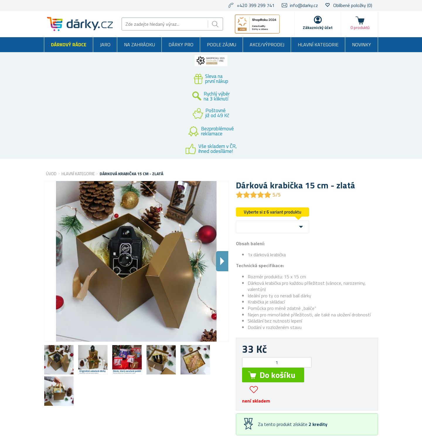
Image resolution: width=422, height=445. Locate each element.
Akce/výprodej (267, 44)
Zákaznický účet (318, 27)
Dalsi (222, 261)
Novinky (361, 44)
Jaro (105, 44)
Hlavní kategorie (318, 44)
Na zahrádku (139, 44)
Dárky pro (181, 44)
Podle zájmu (221, 44)
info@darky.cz (304, 5)
